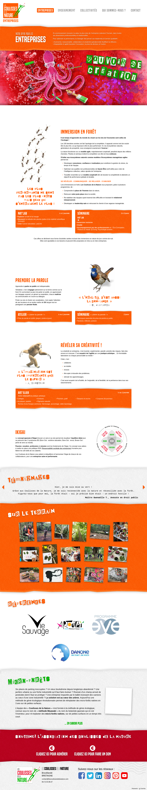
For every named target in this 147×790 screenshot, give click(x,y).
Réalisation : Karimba (138, 788)
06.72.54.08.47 (47, 782)
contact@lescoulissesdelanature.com (55, 779)
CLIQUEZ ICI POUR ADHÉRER (52, 748)
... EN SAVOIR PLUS (74, 723)
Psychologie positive (105, 229)
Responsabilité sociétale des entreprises (56, 448)
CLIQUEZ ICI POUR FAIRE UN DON (92, 748)
